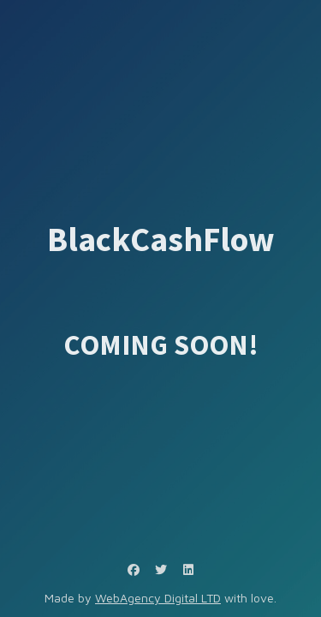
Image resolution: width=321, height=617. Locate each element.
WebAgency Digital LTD (158, 597)
